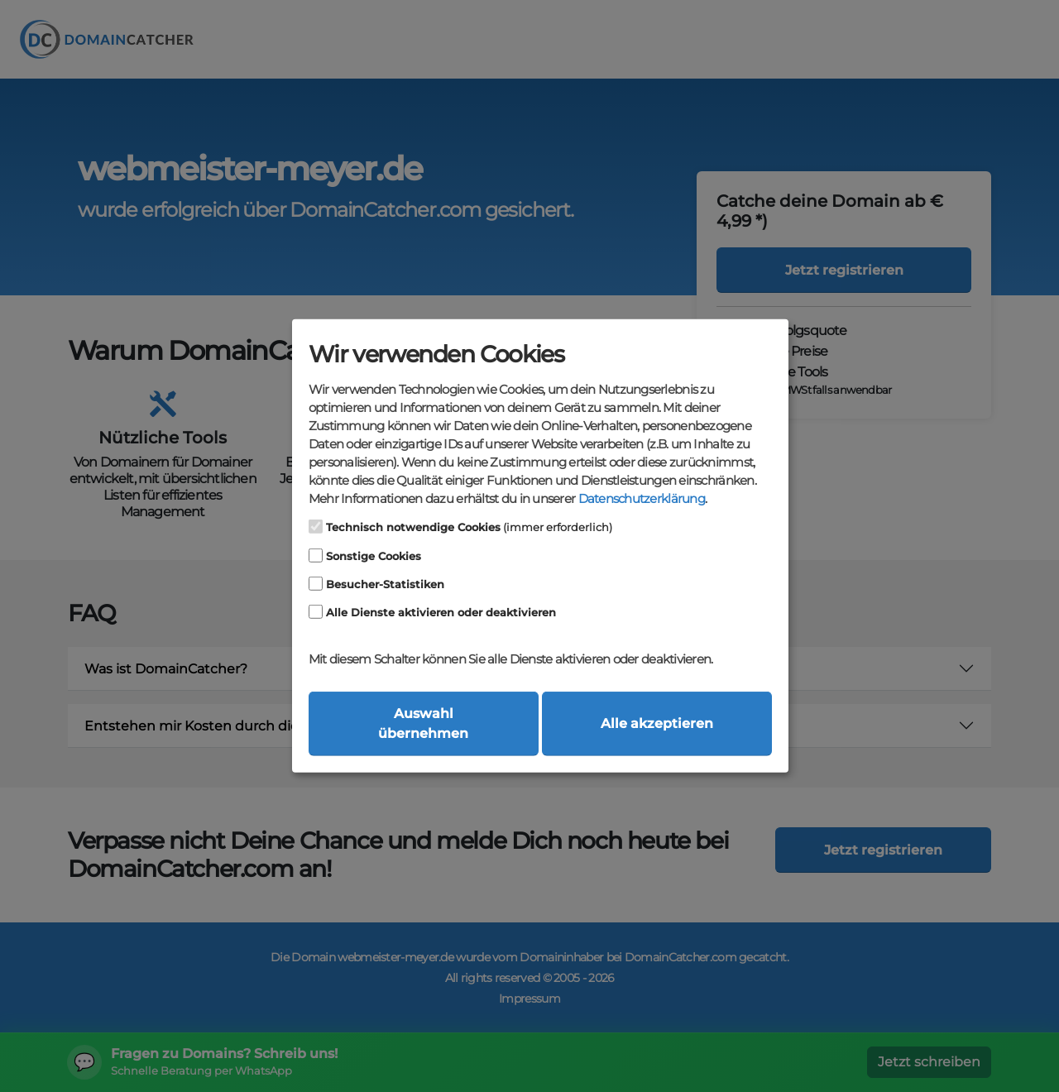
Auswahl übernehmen (423, 723)
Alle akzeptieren (657, 723)
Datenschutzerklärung (641, 498)
